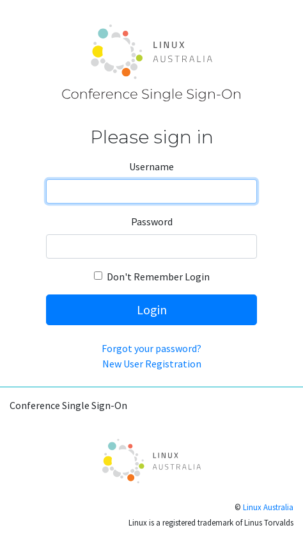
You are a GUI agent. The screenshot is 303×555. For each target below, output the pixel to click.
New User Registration (151, 363)
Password (152, 221)
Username (151, 166)
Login (152, 310)
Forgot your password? (151, 348)
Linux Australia (268, 507)
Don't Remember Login (158, 276)
